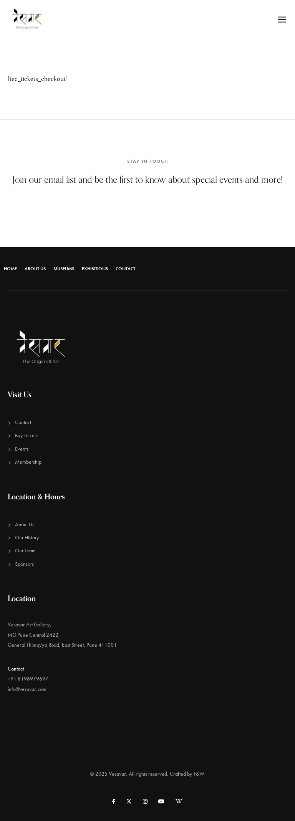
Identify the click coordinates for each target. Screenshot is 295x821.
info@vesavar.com (27, 689)
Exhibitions (95, 268)
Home (10, 268)
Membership (28, 461)
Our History (27, 537)
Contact (125, 268)
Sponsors (24, 563)
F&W (200, 773)
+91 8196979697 (28, 678)
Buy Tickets (26, 435)
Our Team (25, 550)
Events (21, 448)
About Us (35, 268)
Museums (63, 268)
